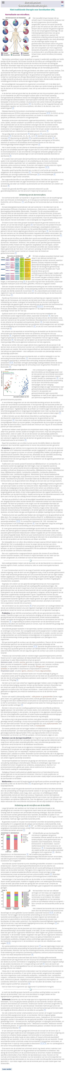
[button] (3, 2)
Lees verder (6, 1069)
